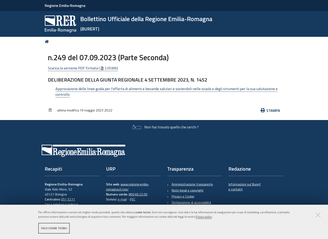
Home (47, 41)
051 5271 (68, 199)
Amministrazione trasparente (192, 184)
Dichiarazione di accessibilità (191, 202)
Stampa (270, 110)
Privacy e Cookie (183, 196)
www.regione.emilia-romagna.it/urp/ (127, 187)
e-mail (122, 199)
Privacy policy (204, 217)
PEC (132, 199)
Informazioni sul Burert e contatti (244, 187)
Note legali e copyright (188, 190)
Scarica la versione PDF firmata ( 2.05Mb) (83, 68)
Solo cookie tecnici (54, 228)
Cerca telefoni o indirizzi (61, 204)
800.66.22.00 (138, 194)
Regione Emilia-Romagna (65, 5)
